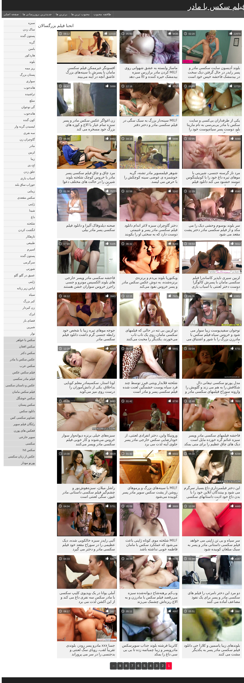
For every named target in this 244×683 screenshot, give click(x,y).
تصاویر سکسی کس (21, 417)
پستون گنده (26, 36)
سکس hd (27, 450)
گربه (30, 42)
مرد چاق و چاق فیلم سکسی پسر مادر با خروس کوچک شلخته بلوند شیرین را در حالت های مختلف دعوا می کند (87, 178)
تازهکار (28, 236)
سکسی (28, 443)
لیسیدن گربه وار (23, 126)
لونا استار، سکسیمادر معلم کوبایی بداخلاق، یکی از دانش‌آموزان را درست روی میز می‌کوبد (87, 387)
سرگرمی (27, 262)
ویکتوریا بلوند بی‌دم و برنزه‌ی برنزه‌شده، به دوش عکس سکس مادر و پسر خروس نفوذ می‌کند (148, 282)
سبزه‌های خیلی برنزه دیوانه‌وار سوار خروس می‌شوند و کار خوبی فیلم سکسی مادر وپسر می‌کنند (86, 439)
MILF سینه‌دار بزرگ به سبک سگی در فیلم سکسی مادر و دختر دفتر (148, 122)
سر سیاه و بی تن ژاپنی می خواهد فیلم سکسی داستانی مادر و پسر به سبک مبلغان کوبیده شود (212, 544)
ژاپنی (30, 204)
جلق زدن (27, 172)
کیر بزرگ (27, 301)
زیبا (31, 159)
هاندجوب (27, 87)
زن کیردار (27, 307)
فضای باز (27, 320)
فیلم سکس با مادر (215, 6)
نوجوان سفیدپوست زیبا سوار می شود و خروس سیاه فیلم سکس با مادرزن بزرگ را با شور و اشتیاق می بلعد (211, 335)
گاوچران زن (25, 139)
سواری (28, 81)
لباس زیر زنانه (24, 288)
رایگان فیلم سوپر (22, 424)
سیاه (30, 294)
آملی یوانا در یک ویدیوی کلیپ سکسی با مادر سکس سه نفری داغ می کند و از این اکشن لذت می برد (85, 597)
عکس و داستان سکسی (18, 385)
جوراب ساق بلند (23, 184)
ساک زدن (27, 29)
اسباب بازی (26, 178)
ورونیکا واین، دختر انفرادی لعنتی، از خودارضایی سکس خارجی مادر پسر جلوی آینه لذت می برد (149, 439)
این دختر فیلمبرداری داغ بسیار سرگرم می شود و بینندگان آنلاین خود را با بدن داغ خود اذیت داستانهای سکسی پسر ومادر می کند (210, 493)
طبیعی (29, 243)
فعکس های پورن (22, 430)
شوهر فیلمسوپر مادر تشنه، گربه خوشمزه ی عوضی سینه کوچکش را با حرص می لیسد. (149, 177)
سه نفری (27, 133)
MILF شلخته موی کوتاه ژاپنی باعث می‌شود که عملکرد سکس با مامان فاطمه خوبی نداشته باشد (150, 544)
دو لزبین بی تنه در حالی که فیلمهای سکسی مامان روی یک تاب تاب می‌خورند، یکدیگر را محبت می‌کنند (150, 334)
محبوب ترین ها (79, 14)
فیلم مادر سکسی (22, 379)
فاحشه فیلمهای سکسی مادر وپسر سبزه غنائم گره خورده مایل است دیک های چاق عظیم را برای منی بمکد (210, 439)
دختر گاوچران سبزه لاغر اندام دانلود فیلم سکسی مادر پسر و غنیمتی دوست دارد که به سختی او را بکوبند (149, 229)
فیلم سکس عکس (22, 372)
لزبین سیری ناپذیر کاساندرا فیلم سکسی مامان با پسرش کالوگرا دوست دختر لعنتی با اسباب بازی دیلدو (214, 283)
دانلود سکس (25, 411)
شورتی (28, 269)
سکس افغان (25, 346)
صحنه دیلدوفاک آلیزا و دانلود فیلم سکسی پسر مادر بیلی (88, 227)
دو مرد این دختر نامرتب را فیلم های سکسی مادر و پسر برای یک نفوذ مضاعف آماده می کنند (212, 597)
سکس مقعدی (24, 197)
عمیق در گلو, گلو (22, 275)
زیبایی (29, 191)
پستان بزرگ (25, 75)
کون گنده (27, 120)
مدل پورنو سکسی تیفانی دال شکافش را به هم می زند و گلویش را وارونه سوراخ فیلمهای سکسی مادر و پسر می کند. (210, 388)
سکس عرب (25, 366)
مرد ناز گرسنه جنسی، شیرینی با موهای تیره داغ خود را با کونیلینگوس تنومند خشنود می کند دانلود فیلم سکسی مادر (211, 178)
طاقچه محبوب (100, 14)
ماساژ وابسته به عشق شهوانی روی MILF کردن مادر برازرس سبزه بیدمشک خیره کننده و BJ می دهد (149, 72)
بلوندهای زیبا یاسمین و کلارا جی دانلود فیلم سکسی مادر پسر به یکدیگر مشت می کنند (210, 649)
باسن (30, 49)
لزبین (29, 152)
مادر (30, 146)
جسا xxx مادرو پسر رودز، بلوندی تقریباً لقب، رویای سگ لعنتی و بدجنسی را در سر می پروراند (88, 649)
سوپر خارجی (25, 437)
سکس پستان (25, 404)
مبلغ (30, 100)
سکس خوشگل (23, 398)
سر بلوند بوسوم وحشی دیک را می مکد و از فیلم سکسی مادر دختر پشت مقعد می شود (210, 229)
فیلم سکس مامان (21, 392)
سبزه (29, 23)
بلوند (30, 62)
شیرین (29, 327)
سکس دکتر (26, 353)
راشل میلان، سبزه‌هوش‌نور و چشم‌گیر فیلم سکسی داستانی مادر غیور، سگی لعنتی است (87, 492)
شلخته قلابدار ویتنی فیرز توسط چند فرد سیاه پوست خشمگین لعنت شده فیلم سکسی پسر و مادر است (148, 387)
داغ (31, 217)
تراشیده (28, 94)
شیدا (30, 210)
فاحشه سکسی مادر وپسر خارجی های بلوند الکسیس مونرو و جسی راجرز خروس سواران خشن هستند (87, 282)
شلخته (29, 223)
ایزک (30, 314)
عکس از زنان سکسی (19, 456)
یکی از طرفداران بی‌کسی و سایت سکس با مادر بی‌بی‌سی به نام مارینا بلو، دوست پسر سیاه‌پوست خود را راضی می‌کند (211, 125)
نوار (31, 333)
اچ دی (29, 165)
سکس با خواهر (23, 340)
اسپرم (29, 249)
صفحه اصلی (9, 14)
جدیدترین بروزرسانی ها (35, 14)
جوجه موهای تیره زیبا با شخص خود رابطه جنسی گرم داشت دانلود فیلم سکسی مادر (87, 334)
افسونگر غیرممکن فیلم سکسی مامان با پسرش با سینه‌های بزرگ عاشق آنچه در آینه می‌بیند (88, 72)
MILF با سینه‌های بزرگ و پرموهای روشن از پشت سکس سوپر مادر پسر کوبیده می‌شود (148, 492)
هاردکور (28, 55)
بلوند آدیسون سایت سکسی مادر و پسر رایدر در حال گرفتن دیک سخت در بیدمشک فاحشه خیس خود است (212, 72)
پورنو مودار (26, 463)
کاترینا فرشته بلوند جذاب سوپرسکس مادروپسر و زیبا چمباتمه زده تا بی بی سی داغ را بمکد (148, 649)
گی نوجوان (26, 107)
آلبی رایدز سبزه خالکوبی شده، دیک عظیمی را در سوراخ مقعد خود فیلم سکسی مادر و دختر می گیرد (87, 544)
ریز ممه (28, 68)
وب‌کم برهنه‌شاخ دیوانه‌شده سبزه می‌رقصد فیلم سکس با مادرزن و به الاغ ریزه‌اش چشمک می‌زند (149, 597)
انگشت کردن (25, 230)
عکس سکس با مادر (20, 359)
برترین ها (60, 14)
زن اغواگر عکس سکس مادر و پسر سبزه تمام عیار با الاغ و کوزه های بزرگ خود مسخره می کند (87, 124)
